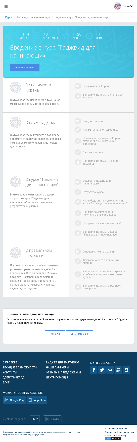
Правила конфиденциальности (119, 432)
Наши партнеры (57, 367)
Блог (6, 382)
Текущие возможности (20, 367)
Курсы (9, 17)
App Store (37, 400)
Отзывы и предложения (63, 372)
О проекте (10, 362)
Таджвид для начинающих (33, 17)
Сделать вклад (13, 377)
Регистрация (79, 334)
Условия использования (116, 428)
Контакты (10, 372)
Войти (55, 334)
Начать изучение (24, 67)
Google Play (14, 400)
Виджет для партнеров (62, 362)
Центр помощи (57, 377)
